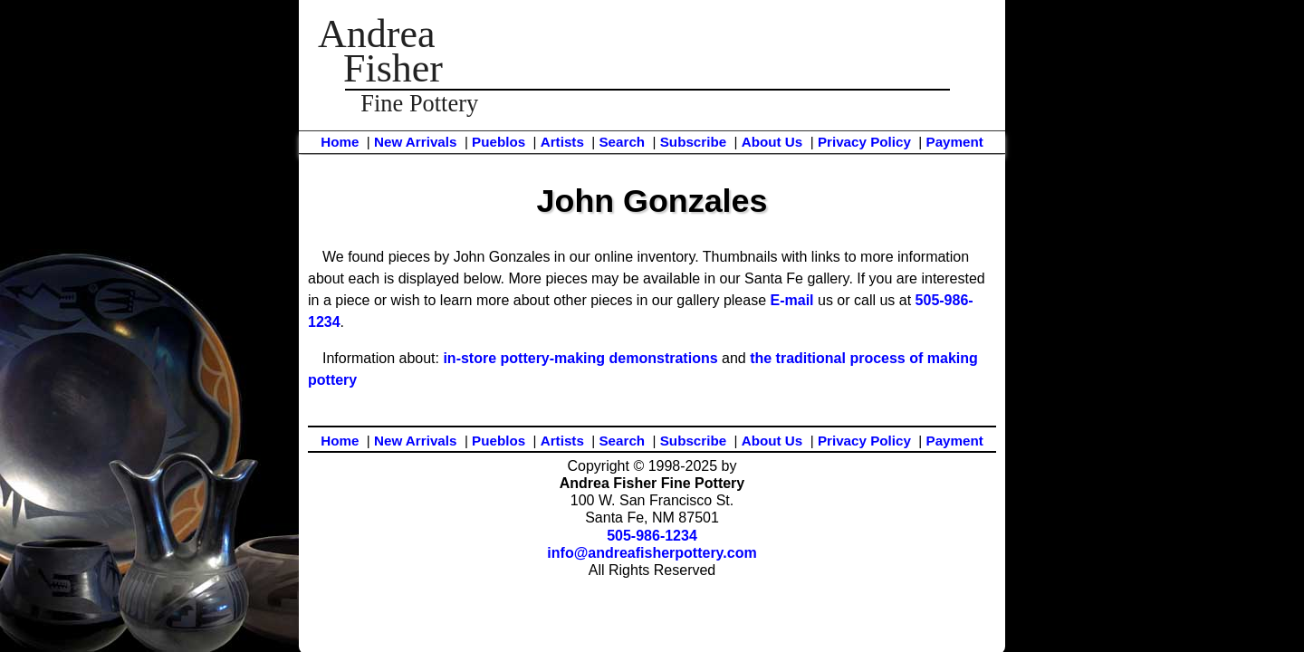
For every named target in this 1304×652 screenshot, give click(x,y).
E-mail (792, 300)
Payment (954, 141)
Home (340, 141)
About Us (772, 141)
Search (622, 141)
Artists (562, 141)
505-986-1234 (652, 535)
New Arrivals (415, 141)
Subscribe (693, 141)
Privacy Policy (864, 141)
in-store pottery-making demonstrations (580, 358)
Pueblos (498, 141)
